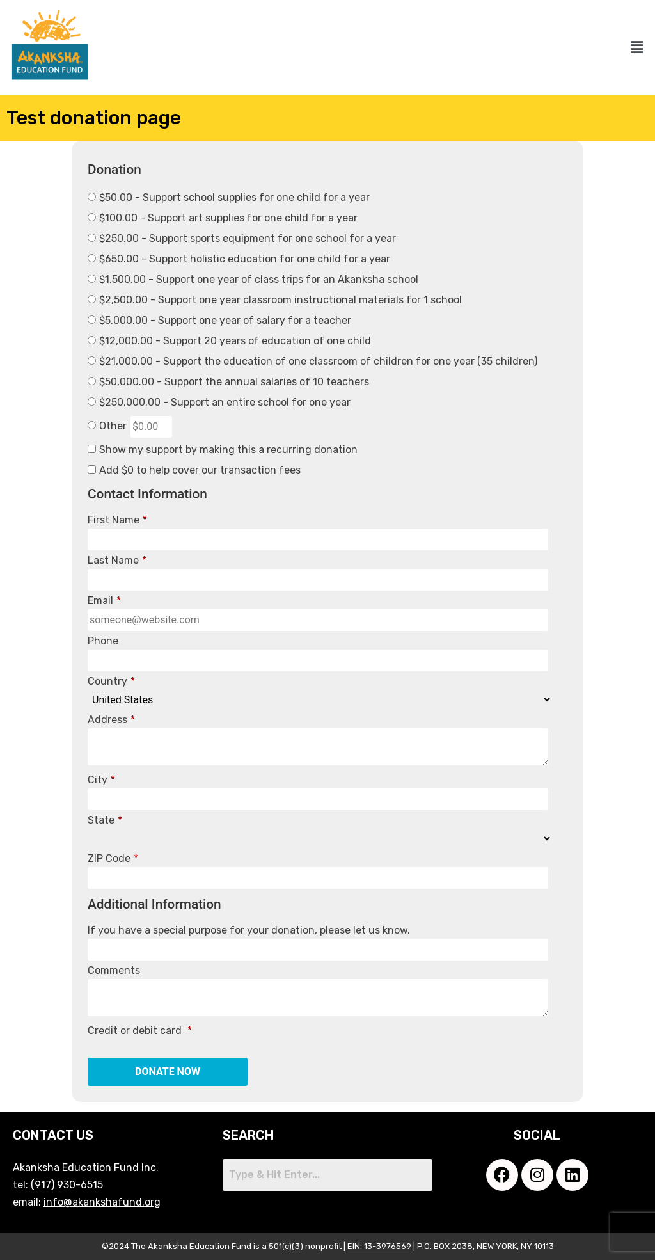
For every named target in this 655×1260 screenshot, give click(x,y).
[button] (636, 48)
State (105, 820)
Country (111, 681)
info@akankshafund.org (102, 1202)
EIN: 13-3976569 (379, 1246)
